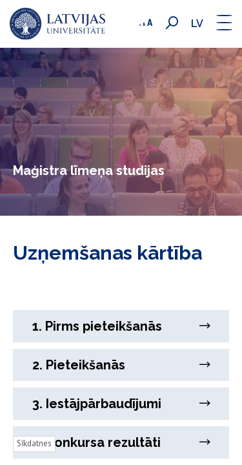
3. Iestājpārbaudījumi (121, 403)
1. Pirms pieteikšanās (121, 326)
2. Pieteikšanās (121, 365)
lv (197, 23)
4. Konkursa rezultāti (121, 442)
